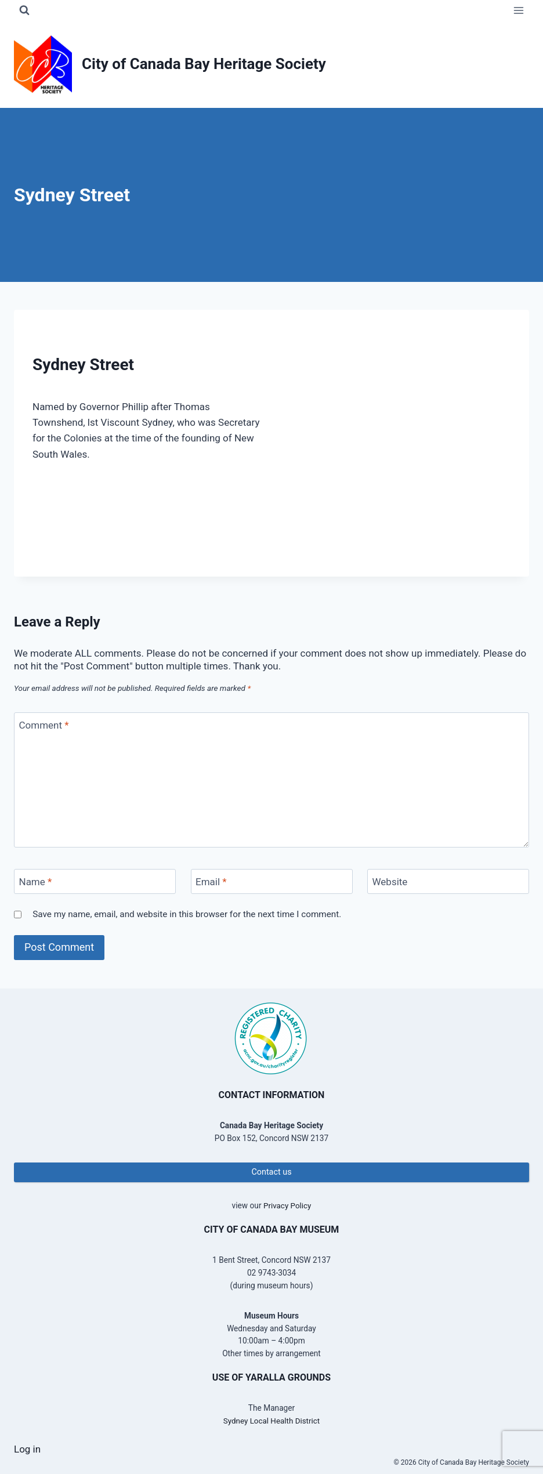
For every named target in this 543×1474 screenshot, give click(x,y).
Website (390, 882)
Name (35, 882)
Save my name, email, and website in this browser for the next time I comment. (186, 914)
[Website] (448, 881)
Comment (44, 725)
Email (211, 882)
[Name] (95, 881)
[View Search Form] (24, 10)
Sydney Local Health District (271, 1420)
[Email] (272, 881)
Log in (27, 1449)
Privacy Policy (287, 1205)
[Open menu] (518, 10)
